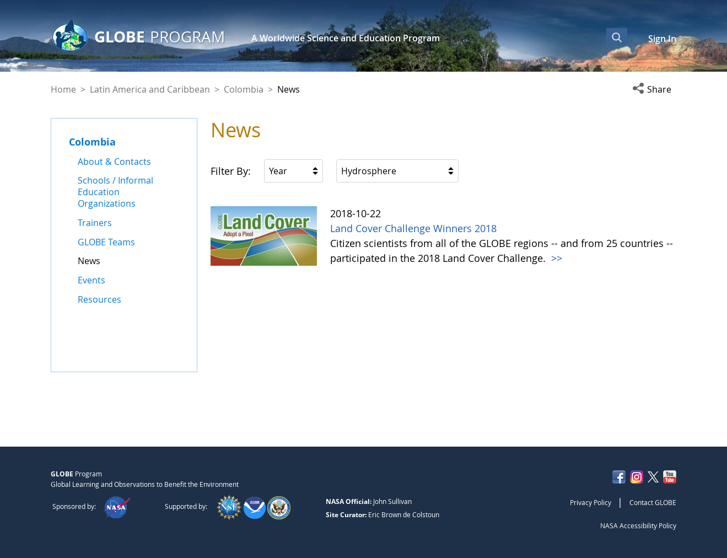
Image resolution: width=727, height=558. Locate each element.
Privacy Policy (590, 502)
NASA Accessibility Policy (638, 525)
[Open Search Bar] (616, 37)
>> (555, 258)
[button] (654, 89)
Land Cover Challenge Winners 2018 (413, 228)
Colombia (243, 89)
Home (63, 89)
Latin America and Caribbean (150, 89)
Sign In (662, 39)
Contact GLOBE (652, 502)
